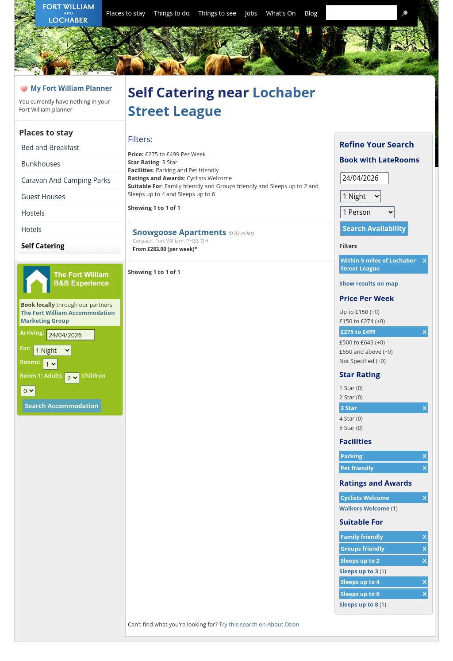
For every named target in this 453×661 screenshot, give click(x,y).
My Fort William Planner (71, 88)
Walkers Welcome (364, 508)
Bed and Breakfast (50, 147)
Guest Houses (43, 196)
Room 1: (31, 375)
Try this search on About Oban (259, 624)
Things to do (171, 13)
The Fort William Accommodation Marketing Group (68, 317)
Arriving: (32, 332)
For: (25, 348)
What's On (281, 13)
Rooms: (30, 362)
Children (93, 375)
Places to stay (125, 13)
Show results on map (368, 283)
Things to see (217, 13)
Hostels (33, 213)
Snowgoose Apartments (179, 232)
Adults (53, 375)
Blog (311, 13)
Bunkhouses (40, 164)
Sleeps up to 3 (358, 571)
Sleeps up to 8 (358, 604)
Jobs (251, 13)
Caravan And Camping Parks (66, 180)
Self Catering (42, 246)
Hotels (31, 229)
